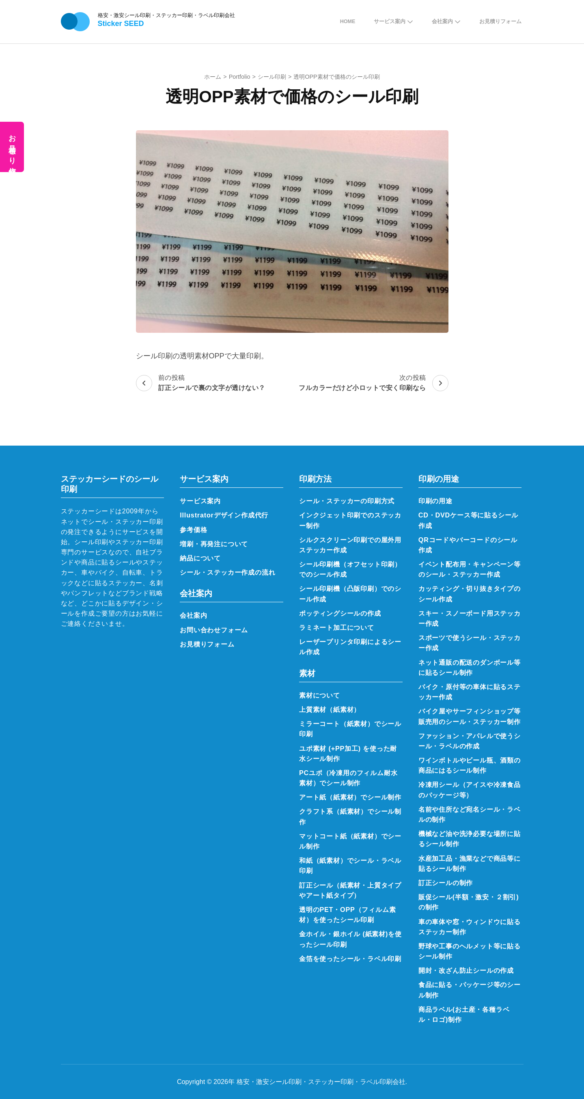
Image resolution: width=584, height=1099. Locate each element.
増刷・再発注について (214, 543)
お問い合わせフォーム (214, 630)
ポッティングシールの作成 (340, 613)
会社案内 (442, 21)
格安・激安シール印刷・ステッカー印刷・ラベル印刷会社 (166, 15)
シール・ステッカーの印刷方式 (346, 500)
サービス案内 (389, 21)
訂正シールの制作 (445, 882)
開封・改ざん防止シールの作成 (466, 970)
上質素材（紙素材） (329, 709)
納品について (200, 558)
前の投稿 (200, 383)
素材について (319, 695)
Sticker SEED (121, 23)
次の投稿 (373, 383)
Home (348, 21)
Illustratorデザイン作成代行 (224, 515)
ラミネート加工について (336, 627)
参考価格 (193, 529)
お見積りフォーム (500, 21)
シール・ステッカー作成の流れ (227, 572)
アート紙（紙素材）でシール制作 (350, 797)
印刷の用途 (435, 500)
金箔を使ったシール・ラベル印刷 (350, 958)
